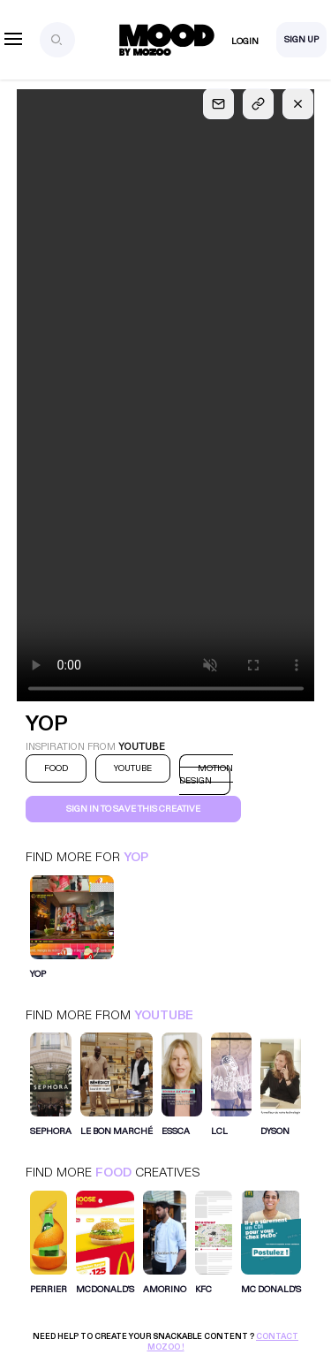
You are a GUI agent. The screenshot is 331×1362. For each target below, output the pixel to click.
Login (245, 41)
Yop (136, 857)
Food (113, 1172)
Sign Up (301, 40)
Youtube (163, 1015)
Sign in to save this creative (133, 809)
